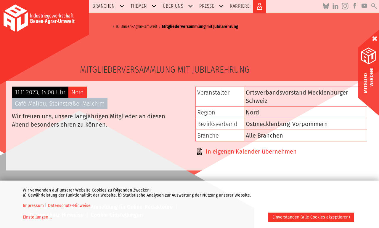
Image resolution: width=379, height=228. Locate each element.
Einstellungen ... (37, 217)
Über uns (179, 6)
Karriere (239, 6)
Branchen (109, 6)
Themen (145, 6)
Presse (212, 6)
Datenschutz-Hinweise (69, 205)
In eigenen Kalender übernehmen (251, 151)
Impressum (33, 205)
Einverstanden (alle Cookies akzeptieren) (311, 217)
